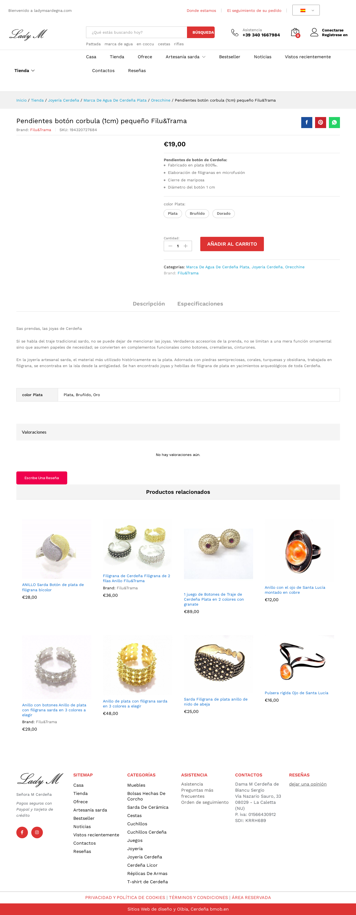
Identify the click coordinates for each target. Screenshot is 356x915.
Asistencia (252, 30)
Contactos (103, 70)
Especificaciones (200, 303)
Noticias (262, 57)
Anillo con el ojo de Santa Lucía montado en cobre (295, 590)
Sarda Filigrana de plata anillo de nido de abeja (216, 701)
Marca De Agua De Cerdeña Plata (217, 267)
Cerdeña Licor (142, 865)
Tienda (21, 70)
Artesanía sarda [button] (182, 57)
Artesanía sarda (90, 810)
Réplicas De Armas (147, 873)
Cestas (134, 815)
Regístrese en (335, 35)
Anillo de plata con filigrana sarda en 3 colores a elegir (135, 703)
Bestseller (229, 57)
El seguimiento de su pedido (254, 10)
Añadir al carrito (232, 244)
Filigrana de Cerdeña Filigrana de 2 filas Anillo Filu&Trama (136, 578)
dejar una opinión (308, 784)
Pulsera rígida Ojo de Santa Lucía (296, 693)
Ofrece (145, 57)
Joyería (135, 848)
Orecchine (295, 267)
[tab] (148, 306)
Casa (91, 57)
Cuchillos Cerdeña (147, 832)
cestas (164, 44)
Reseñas (137, 70)
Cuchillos (137, 823)
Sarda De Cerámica (147, 807)
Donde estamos (201, 10)
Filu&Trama (40, 130)
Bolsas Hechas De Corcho (146, 796)
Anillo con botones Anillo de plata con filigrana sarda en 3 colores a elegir (54, 710)
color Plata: (175, 204)
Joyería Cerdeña (267, 267)
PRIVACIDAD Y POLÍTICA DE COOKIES (125, 897)
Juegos (134, 840)
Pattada (93, 44)
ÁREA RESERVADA (251, 897)
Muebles (136, 785)
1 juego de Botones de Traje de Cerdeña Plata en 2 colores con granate (214, 599)
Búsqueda (203, 32)
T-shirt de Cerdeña (147, 881)
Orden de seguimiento (205, 802)
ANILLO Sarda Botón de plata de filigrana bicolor (53, 587)
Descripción (149, 303)
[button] (173, 213)
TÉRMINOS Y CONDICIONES (198, 897)
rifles (179, 44)
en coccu (145, 44)
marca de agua (119, 44)
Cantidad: (172, 238)
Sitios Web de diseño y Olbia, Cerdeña (168, 909)
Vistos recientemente (308, 57)
